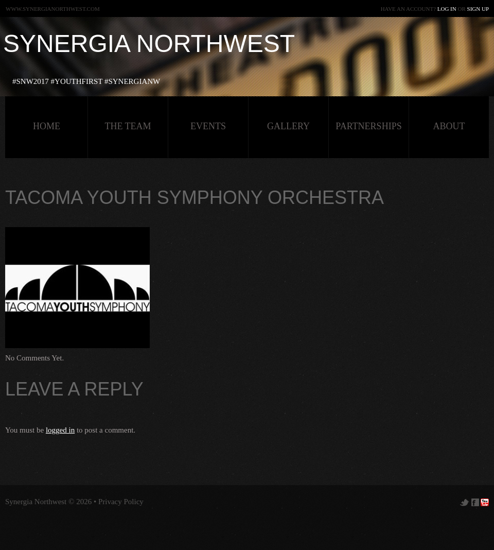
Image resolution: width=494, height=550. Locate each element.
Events (208, 126)
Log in (446, 9)
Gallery (288, 126)
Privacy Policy (121, 501)
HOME (46, 126)
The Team (127, 126)
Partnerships (368, 126)
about (449, 126)
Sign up (478, 9)
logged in (60, 430)
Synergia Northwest (149, 43)
